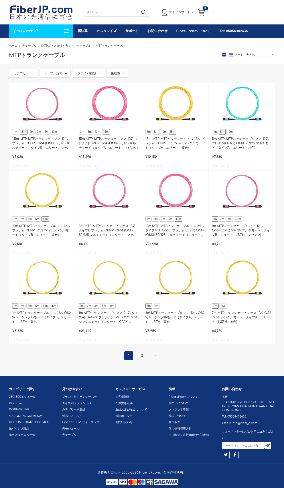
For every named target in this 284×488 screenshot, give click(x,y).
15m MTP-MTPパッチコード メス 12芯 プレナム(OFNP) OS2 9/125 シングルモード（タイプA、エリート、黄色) (174, 143)
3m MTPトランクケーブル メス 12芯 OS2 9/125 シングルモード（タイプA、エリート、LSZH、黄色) (175, 317)
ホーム (13, 45)
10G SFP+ (15, 403)
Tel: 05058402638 (233, 31)
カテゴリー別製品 (73, 409)
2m (32, 131)
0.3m (238, 219)
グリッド (224, 54)
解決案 (83, 31)
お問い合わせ (158, 31)
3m (39, 131)
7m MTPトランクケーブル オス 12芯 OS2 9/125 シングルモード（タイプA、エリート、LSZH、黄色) (241, 317)
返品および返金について (131, 409)
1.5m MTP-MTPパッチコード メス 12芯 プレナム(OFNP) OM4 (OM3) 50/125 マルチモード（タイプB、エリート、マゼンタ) (41, 143)
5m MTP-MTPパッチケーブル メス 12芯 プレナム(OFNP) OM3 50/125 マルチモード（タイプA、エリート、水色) (241, 143)
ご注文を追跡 (124, 403)
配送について (177, 416)
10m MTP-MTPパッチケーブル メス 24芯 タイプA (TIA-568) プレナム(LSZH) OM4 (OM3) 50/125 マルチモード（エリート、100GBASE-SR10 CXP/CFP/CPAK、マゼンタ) (174, 230)
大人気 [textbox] (250, 54)
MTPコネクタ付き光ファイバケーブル (66, 45)
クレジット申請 (179, 409)
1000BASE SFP (19, 409)
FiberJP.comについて (193, 31)
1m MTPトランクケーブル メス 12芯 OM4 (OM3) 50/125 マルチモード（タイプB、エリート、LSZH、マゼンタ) (241, 230)
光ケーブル (29, 45)
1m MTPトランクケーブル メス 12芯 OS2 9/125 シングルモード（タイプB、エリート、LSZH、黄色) (41, 317)
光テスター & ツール (22, 434)
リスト (231, 54)
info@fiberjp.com (244, 423)
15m (105, 131)
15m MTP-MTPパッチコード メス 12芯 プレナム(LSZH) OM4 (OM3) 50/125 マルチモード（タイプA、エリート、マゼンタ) (108, 143)
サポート (132, 31)
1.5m (23, 131)
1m (15, 131)
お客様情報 (122, 396)
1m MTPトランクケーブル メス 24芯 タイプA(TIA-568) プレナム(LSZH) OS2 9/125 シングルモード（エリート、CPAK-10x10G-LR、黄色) (108, 317)
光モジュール (70, 428)
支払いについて (179, 403)
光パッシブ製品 (19, 428)
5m (46, 131)
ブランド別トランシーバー (79, 396)
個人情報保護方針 (180, 428)
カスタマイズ (106, 31)
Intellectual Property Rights (189, 434)
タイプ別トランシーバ (76, 403)
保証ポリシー (124, 416)
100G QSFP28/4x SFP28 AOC (29, 422)
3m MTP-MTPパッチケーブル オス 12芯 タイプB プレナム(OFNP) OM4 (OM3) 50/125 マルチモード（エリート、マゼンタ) (107, 230)
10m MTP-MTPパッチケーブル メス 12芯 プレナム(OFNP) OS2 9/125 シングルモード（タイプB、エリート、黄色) (41, 230)
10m (54, 131)
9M (223, 305)
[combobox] (259, 55)
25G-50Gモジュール (22, 396)
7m (215, 305)
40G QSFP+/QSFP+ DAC (26, 416)
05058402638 (236, 416)
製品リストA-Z (72, 416)
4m (156, 305)
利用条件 (174, 422)
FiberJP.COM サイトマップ (80, 422)
